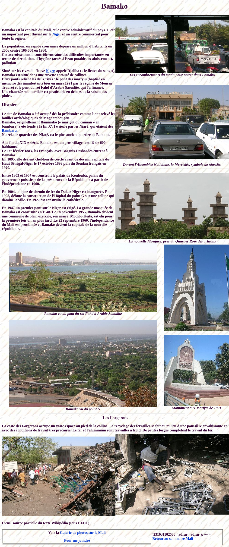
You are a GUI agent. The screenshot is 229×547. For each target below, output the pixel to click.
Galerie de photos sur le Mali (82, 532)
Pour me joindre (77, 540)
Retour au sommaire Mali (172, 539)
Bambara (9, 130)
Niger (56, 34)
